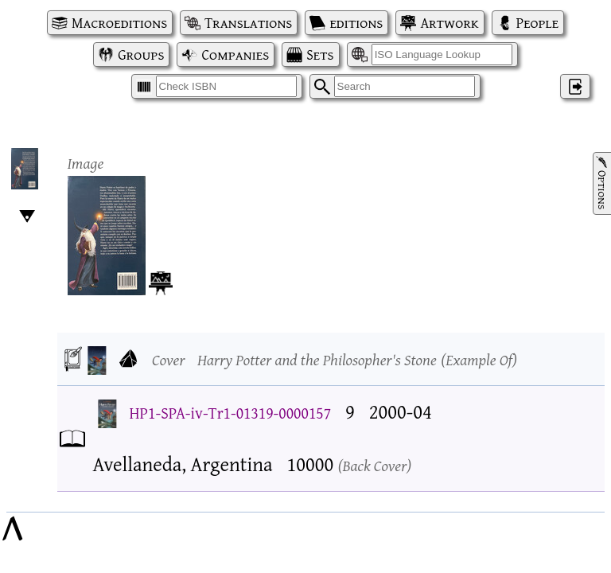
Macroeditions (119, 22)
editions (356, 22)
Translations (248, 22)
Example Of (479, 359)
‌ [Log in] (575, 86)
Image (86, 162)
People (537, 22)
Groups (141, 54)
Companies (235, 54)
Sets (319, 54)
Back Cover (375, 465)
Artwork (449, 22)
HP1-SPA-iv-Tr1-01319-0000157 (231, 412)
